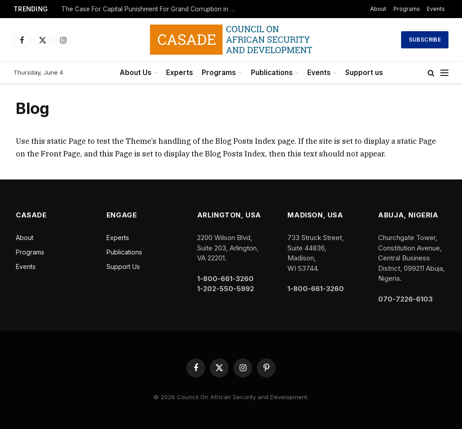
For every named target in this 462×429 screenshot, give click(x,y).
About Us (136, 72)
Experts (179, 72)
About (378, 8)
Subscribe (425, 39)
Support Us (123, 266)
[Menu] (444, 73)
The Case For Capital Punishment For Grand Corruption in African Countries (151, 9)
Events (436, 8)
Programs (406, 8)
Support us (364, 72)
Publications (272, 72)
